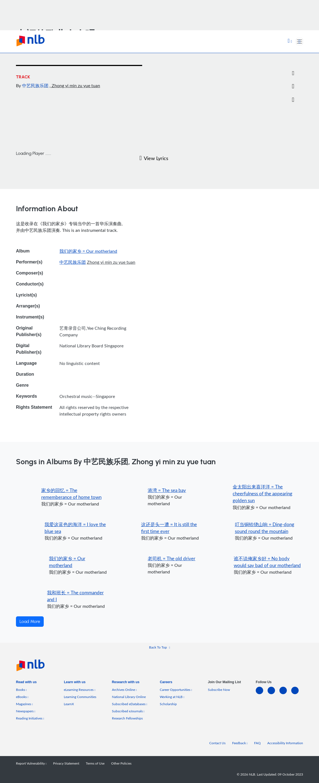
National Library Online (129, 696)
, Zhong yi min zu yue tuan (75, 86)
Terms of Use (95, 763)
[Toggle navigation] (299, 41)
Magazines (24, 704)
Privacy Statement (66, 763)
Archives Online (124, 689)
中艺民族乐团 (36, 86)
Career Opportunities (176, 689)
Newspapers (25, 711)
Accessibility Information (285, 743)
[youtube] (297, 694)
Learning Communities (80, 696)
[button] (290, 41)
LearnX (69, 704)
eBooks (22, 696)
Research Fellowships (127, 718)
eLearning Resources (79, 689)
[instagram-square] (285, 694)
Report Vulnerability (31, 763)
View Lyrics (153, 158)
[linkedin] (262, 694)
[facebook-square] (273, 694)
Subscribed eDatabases (129, 704)
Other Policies (121, 763)
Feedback (240, 743)
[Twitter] (293, 60)
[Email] (293, 73)
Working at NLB (172, 696)
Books (21, 689)
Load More (30, 621)
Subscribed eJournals (128, 711)
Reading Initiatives (30, 718)
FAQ (257, 743)
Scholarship (168, 704)
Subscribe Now (219, 689)
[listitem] (26, 683)
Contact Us (217, 743)
